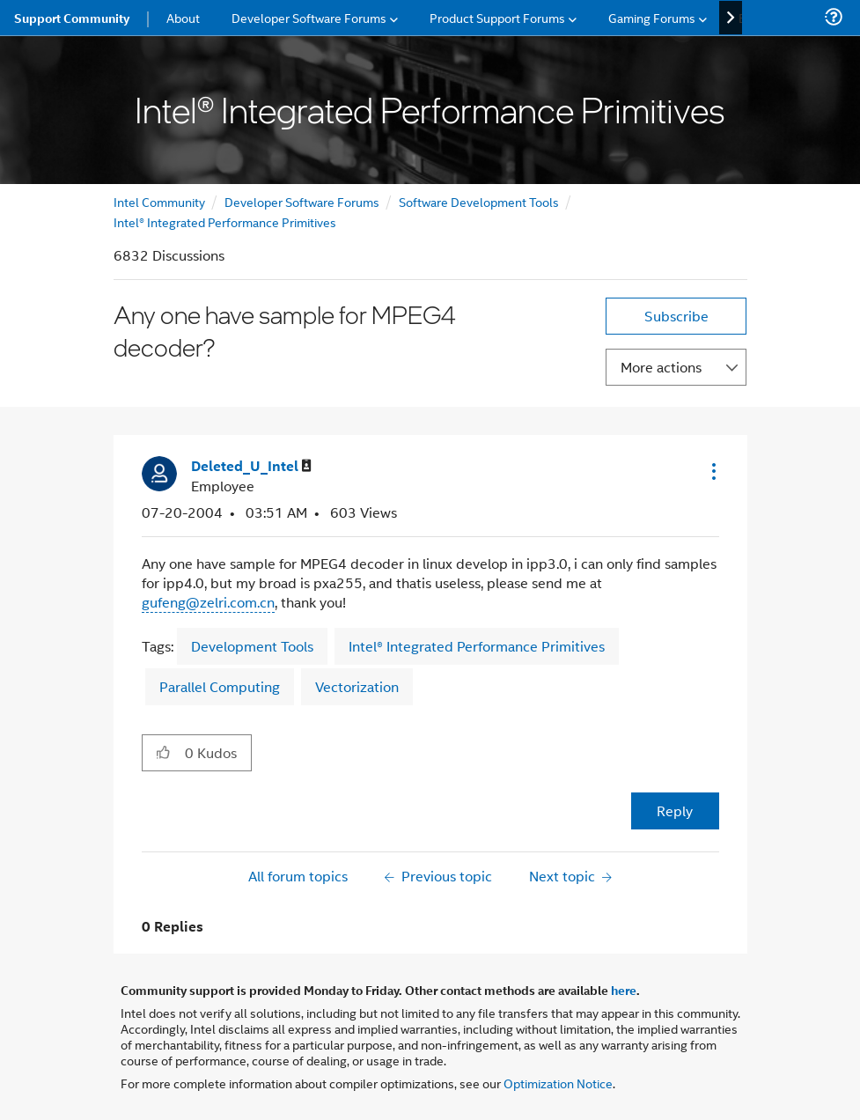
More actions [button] (661, 367)
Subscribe (676, 316)
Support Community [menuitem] (71, 17)
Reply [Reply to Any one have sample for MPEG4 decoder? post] (675, 810)
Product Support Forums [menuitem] (497, 17)
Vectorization (357, 686)
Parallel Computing (219, 686)
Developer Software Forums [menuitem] (309, 17)
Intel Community (159, 201)
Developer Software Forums (301, 201)
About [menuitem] (183, 17)
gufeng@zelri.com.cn (208, 602)
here (623, 989)
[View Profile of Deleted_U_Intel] (251, 466)
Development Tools (252, 646)
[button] (712, 471)
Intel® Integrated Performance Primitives (225, 221)
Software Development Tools (479, 201)
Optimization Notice (558, 1082)
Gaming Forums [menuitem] (651, 17)
